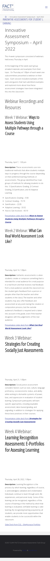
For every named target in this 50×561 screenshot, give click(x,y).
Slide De (8, 524)
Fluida (24, 550)
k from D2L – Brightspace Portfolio (26, 524)
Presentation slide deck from (24, 218)
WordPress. (33, 550)
